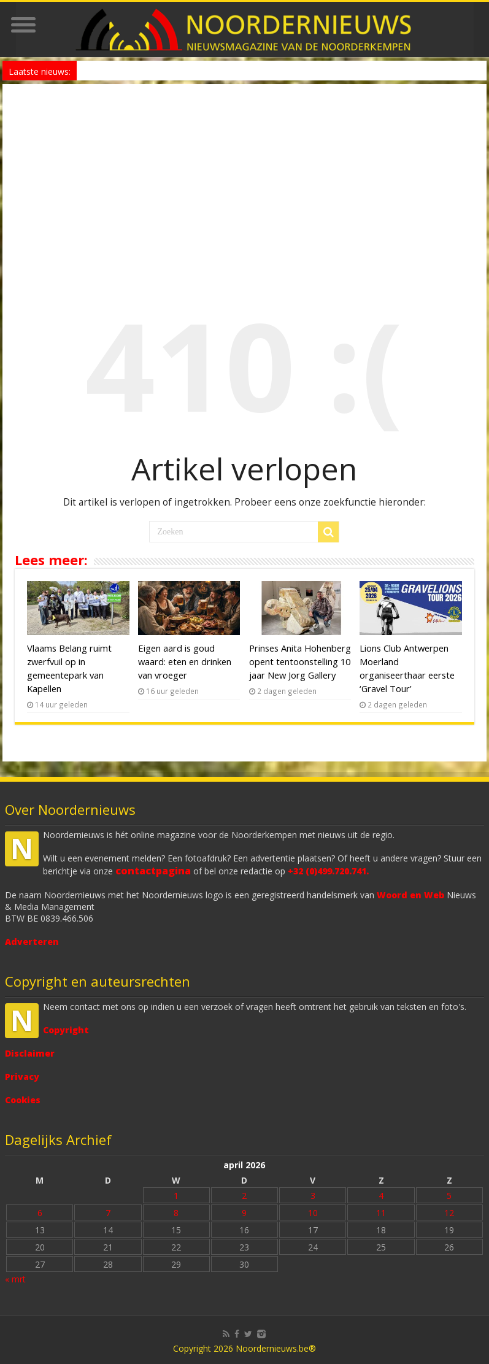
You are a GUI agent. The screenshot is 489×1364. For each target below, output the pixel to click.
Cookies (22, 1100)
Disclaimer (30, 1053)
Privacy (22, 1076)
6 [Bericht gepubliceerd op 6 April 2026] (39, 1213)
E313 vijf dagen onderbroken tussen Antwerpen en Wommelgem (193, 70)
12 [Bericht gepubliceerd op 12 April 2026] (449, 1213)
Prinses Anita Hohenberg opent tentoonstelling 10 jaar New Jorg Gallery (300, 661)
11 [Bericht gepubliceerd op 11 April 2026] (381, 1213)
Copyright (66, 1030)
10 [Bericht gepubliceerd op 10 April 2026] (313, 1213)
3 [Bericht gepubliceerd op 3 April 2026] (312, 1195)
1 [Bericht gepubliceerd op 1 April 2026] (176, 1195)
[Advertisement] (244, 176)
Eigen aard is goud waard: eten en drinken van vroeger (184, 661)
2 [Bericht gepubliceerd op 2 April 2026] (244, 1195)
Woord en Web (410, 895)
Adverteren (32, 941)
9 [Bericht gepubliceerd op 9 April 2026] (244, 1213)
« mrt (15, 1279)
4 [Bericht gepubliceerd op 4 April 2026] (381, 1195)
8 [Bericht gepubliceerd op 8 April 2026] (176, 1213)
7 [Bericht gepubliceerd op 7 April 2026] (108, 1213)
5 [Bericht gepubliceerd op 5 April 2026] (449, 1195)
